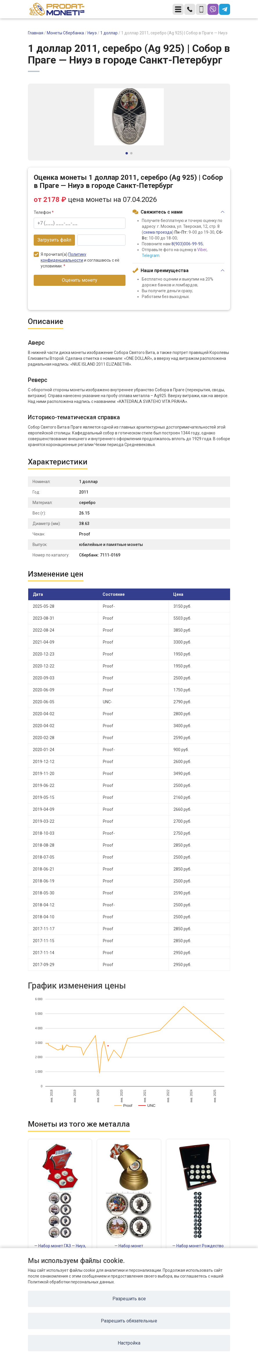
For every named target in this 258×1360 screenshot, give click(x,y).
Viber (202, 249)
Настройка (129, 1343)
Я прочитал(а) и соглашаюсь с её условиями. (76, 260)
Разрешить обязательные (129, 1321)
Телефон (44, 212)
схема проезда (157, 232)
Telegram (151, 255)
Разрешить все (129, 1298)
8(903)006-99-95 (187, 244)
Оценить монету (79, 280)
